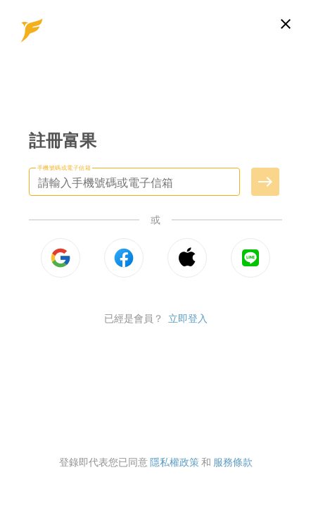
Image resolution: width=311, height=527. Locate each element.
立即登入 (188, 318)
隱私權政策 (174, 462)
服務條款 (233, 462)
